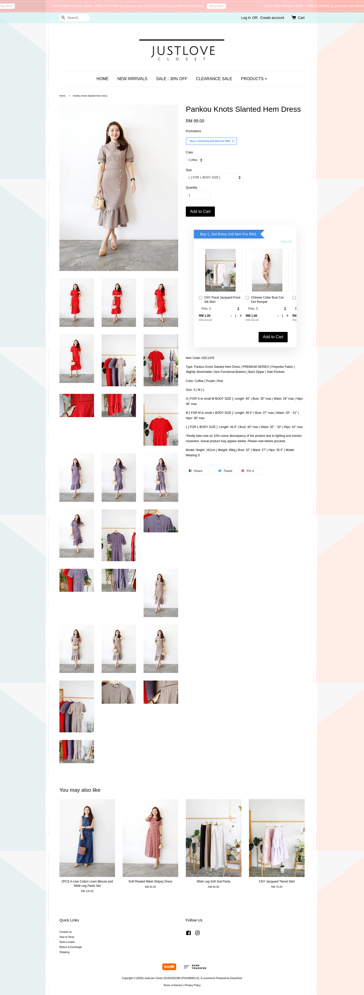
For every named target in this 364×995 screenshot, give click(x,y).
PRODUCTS (254, 79)
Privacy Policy (192, 985)
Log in (246, 18)
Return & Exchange (70, 947)
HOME (103, 79)
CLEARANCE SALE (214, 79)
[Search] (74, 17)
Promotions (193, 131)
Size (189, 170)
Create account (272, 18)
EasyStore (236, 978)
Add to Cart (273, 337)
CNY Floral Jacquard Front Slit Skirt (219, 300)
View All (286, 241)
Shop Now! (32, 6)
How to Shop (66, 937)
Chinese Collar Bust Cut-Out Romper (265, 300)
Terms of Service (173, 985)
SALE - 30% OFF (171, 79)
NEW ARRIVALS (132, 79)
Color (189, 152)
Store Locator (67, 942)
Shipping (64, 952)
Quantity (191, 187)
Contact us (65, 932)
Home (62, 96)
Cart (301, 18)
